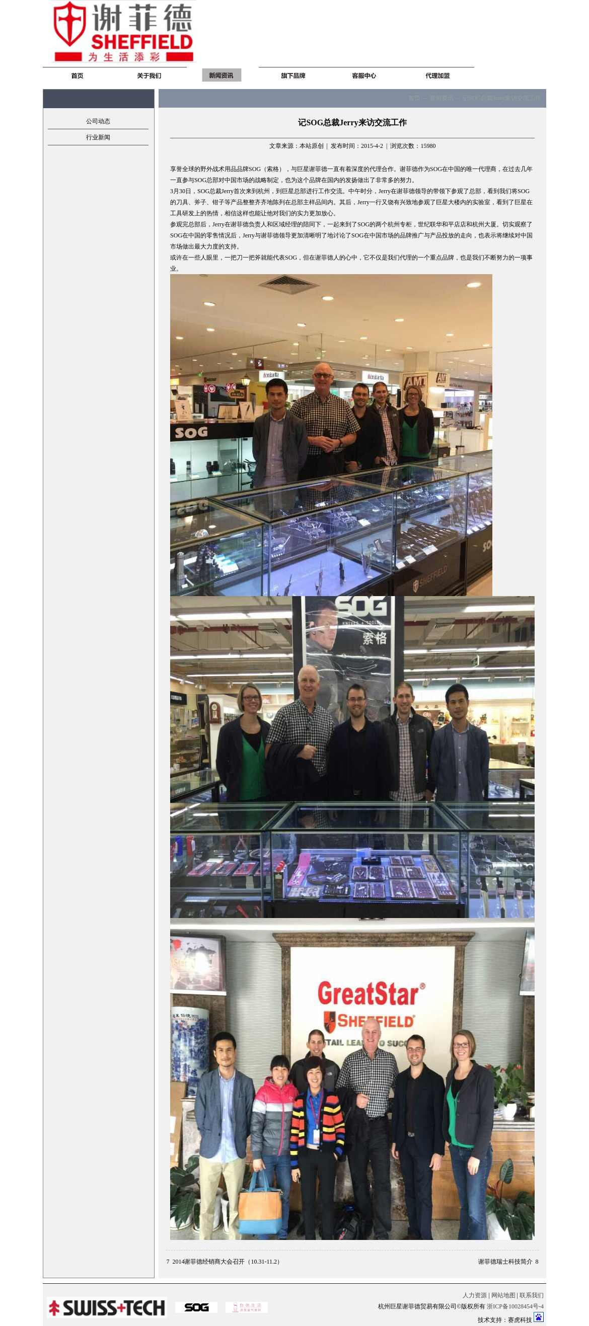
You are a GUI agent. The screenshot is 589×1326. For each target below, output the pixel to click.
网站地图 (503, 1295)
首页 (414, 98)
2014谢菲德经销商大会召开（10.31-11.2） (227, 1261)
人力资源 (475, 1295)
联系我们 (532, 1295)
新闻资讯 (441, 98)
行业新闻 (98, 137)
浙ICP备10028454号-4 (515, 1306)
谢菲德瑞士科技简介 (505, 1261)
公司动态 (98, 121)
